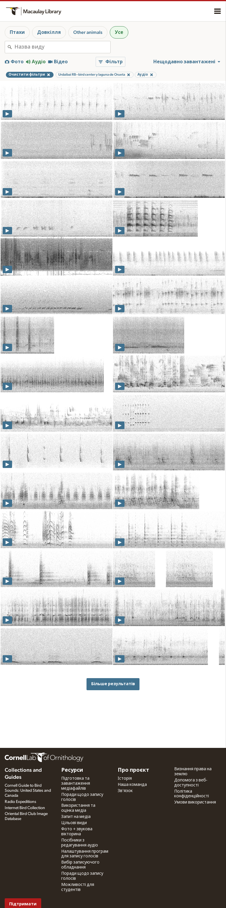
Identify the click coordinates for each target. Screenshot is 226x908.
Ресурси (72, 770)
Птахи (17, 32)
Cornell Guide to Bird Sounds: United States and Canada (28, 790)
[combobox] (62, 47)
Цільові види (74, 823)
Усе (119, 32)
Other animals (87, 32)
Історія (125, 778)
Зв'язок (125, 791)
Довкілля (49, 32)
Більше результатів (113, 684)
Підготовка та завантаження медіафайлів (75, 783)
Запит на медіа (76, 817)
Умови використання (195, 802)
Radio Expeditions (20, 802)
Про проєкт (133, 770)
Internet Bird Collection (25, 808)
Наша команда (132, 785)
